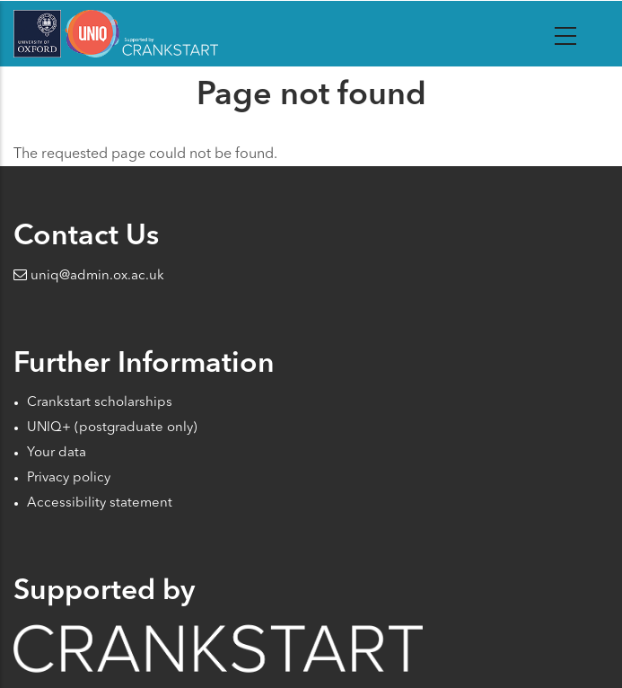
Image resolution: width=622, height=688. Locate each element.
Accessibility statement (99, 503)
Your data (56, 453)
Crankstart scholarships (99, 403)
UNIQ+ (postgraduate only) (112, 428)
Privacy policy (68, 478)
